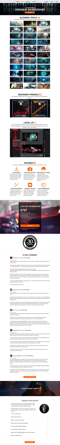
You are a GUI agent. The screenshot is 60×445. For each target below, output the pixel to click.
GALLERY (34, 1)
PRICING (22, 1)
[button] (30, 417)
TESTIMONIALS (27, 1)
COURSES (17, 1)
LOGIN (56, 1)
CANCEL (51, 1)
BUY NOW (30, 12)
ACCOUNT (46, 1)
